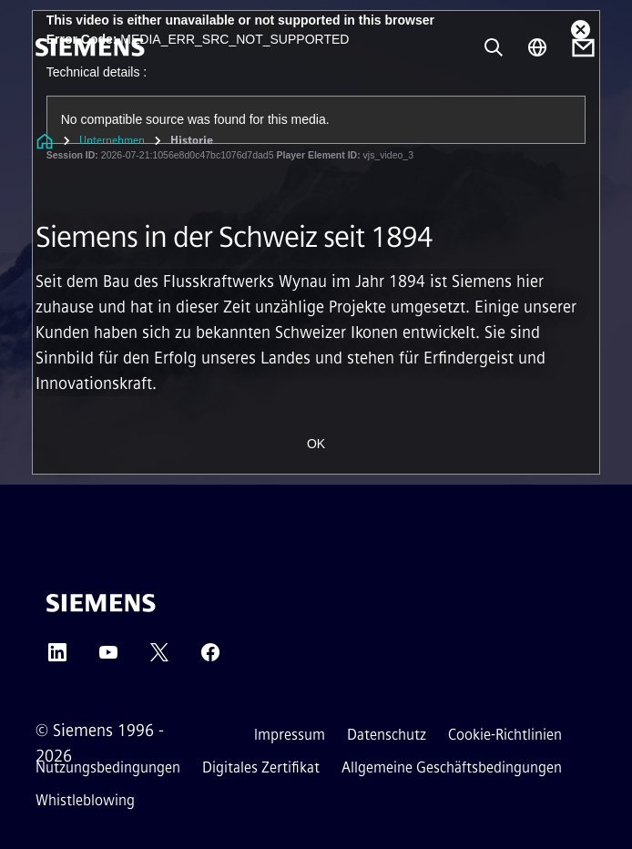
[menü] (48, 109)
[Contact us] (583, 48)
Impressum (289, 734)
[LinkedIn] (57, 658)
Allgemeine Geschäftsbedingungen (451, 767)
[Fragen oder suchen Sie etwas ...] (494, 47)
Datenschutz (386, 734)
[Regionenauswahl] (537, 47)
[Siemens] (90, 47)
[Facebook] (210, 658)
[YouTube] (108, 658)
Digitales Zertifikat (261, 767)
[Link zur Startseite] (45, 140)
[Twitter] (159, 658)
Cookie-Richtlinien (505, 734)
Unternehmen (112, 140)
